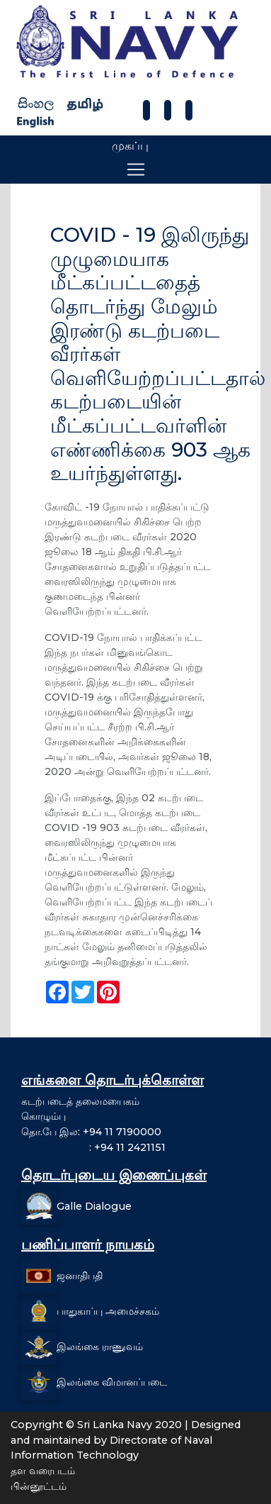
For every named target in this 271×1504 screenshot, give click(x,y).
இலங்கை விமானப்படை (112, 1382)
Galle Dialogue (94, 1206)
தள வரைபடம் (43, 1470)
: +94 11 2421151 (93, 1147)
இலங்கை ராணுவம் (100, 1346)
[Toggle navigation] (136, 169)
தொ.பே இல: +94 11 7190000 (91, 1131)
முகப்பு (130, 145)
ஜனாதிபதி (80, 1275)
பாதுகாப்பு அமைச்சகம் (108, 1311)
